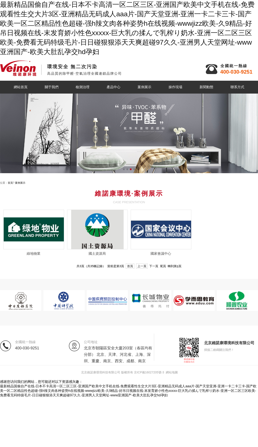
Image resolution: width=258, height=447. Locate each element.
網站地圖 (172, 372)
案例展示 (144, 87)
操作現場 (175, 87)
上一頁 (141, 266)
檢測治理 (82, 87)
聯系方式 (237, 87)
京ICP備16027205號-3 (149, 372)
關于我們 (51, 87)
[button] (124, 169)
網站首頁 (21, 87)
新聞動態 (206, 87)
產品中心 (113, 87)
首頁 (10, 182)
